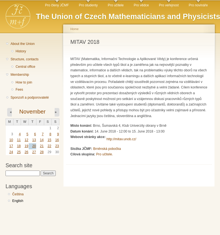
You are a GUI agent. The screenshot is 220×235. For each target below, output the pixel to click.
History (20, 51)
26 (26, 152)
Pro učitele (116, 5)
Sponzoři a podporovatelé (29, 97)
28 (42, 152)
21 (42, 146)
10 (11, 140)
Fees (19, 89)
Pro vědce (141, 5)
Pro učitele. (104, 154)
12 (26, 140)
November (32, 111)
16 (57, 140)
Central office (25, 67)
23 (57, 146)
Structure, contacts (24, 59)
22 (49, 146)
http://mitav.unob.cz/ (121, 139)
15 (49, 140)
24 (11, 152)
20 (34, 146)
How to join (23, 82)
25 (19, 152)
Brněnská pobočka (107, 149)
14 (42, 140)
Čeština (17, 194)
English (17, 201)
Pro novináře (198, 5)
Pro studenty (88, 5)
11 (19, 140)
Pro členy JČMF (57, 5)
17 (11, 146)
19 (26, 146)
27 (34, 152)
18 (19, 146)
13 (34, 140)
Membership (19, 75)
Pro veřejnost (169, 5)
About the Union (22, 44)
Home (74, 29)
